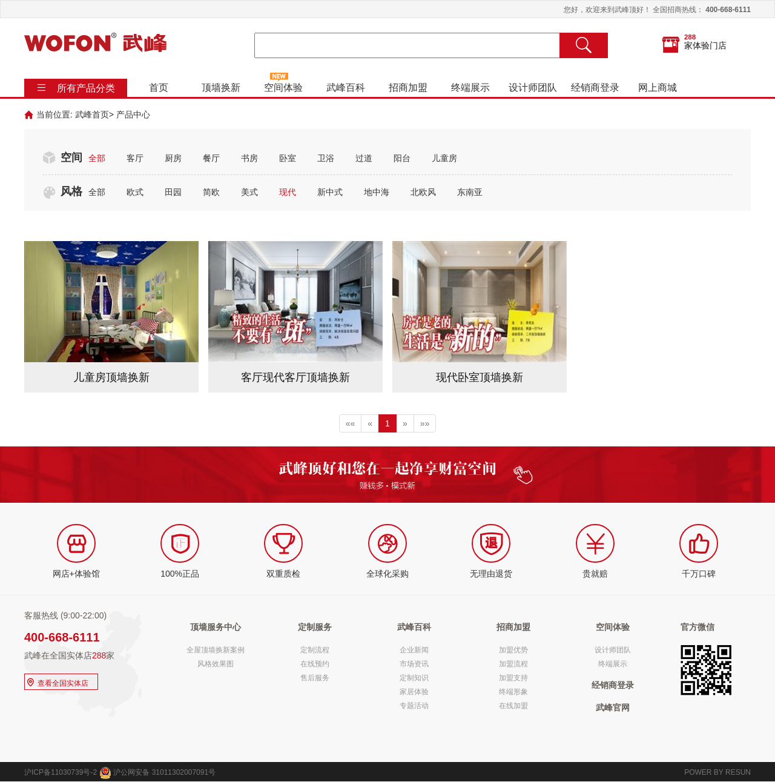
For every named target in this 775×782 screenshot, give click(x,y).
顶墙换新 (221, 87)
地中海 (376, 192)
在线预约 (314, 664)
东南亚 (470, 192)
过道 (363, 158)
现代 (287, 192)
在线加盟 (513, 705)
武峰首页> (94, 114)
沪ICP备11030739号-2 (60, 772)
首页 (158, 87)
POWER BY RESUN (717, 772)
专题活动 (414, 705)
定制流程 (314, 650)
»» (425, 423)
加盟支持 (513, 678)
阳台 (402, 158)
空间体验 (283, 87)
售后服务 (314, 678)
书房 (249, 158)
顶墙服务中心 (215, 627)
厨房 (173, 158)
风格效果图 (215, 664)
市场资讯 (414, 664)
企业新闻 (414, 650)
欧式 (135, 192)
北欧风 (423, 192)
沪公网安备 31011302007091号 (157, 772)
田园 (173, 192)
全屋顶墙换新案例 (215, 650)
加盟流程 (513, 664)
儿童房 (444, 158)
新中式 (330, 192)
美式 (249, 192)
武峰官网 (613, 707)
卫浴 (325, 158)
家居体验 (414, 692)
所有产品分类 (86, 88)
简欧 (211, 192)
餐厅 (211, 158)
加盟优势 (513, 650)
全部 (96, 158)
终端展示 (470, 87)
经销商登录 (595, 87)
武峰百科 (345, 87)
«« (350, 423)
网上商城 (657, 87)
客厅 (135, 158)
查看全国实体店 (56, 682)
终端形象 (513, 692)
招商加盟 (408, 87)
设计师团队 (533, 87)
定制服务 (315, 627)
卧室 (287, 158)
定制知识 (414, 678)
